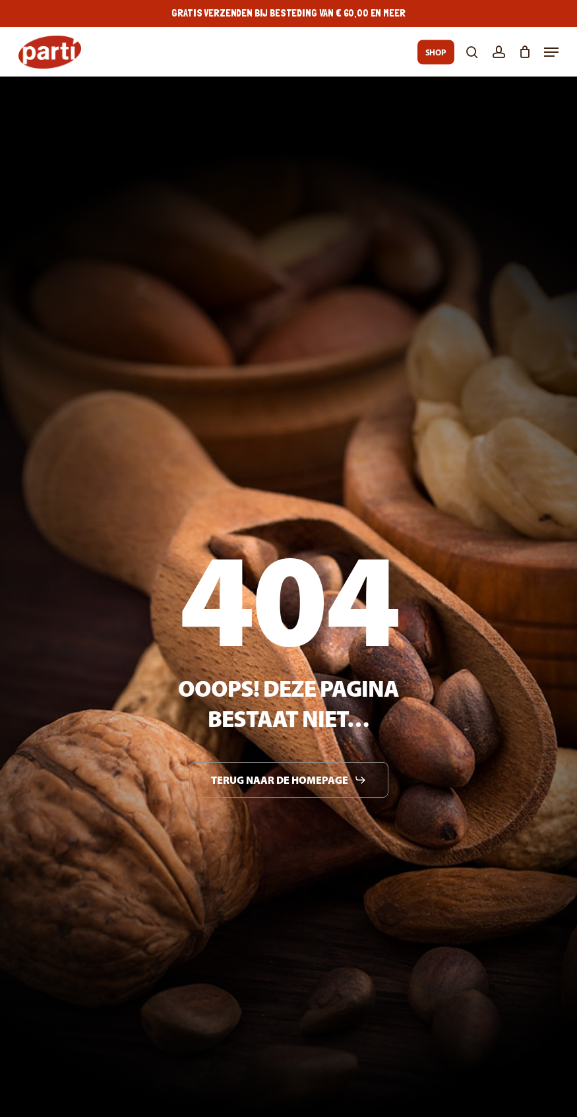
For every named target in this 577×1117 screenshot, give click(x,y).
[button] (551, 52)
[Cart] (524, 52)
